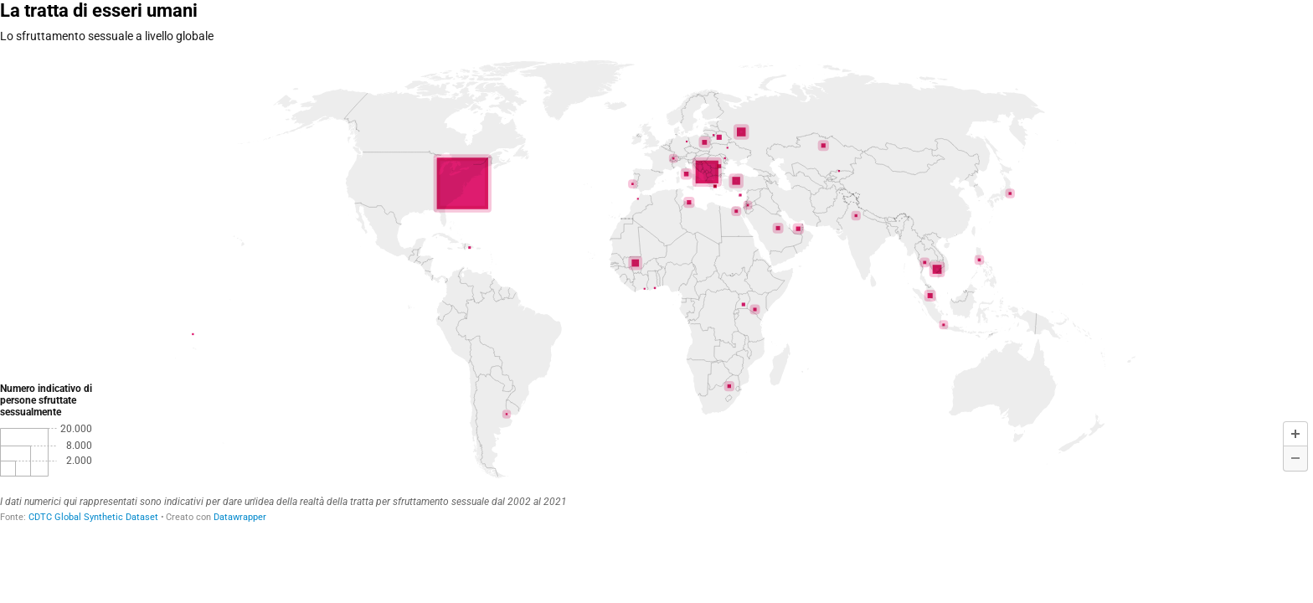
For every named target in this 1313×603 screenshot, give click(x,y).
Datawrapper (240, 517)
